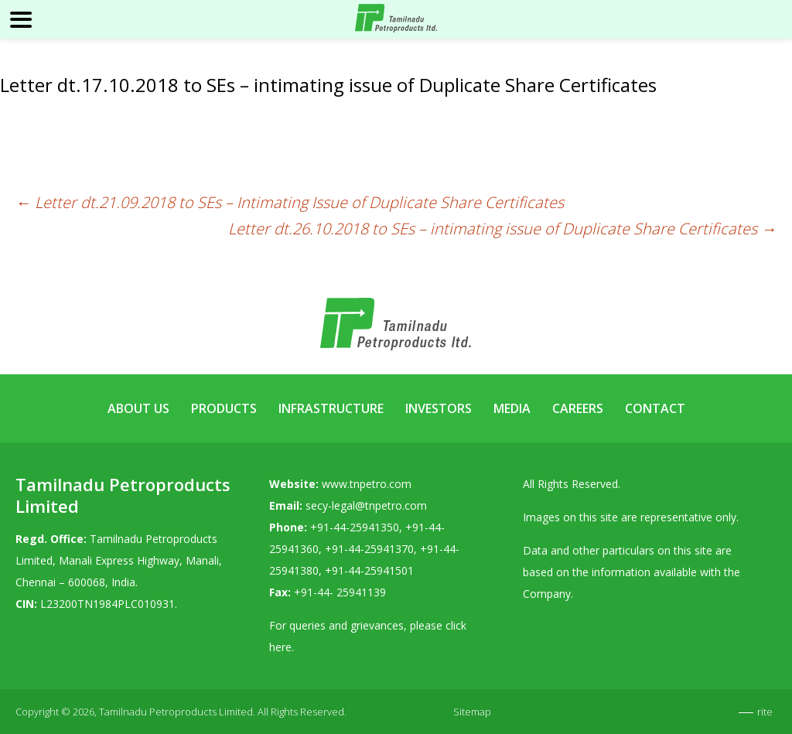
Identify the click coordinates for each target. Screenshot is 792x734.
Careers (577, 408)
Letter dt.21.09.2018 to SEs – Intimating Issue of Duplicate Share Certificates (289, 202)
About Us (138, 408)
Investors (438, 408)
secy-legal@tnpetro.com (366, 505)
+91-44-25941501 (369, 570)
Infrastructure (331, 408)
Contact (655, 408)
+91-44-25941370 (369, 548)
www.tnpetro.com (366, 483)
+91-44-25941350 (354, 527)
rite (765, 712)
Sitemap (472, 712)
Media (512, 408)
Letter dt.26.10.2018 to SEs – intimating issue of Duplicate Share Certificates (502, 228)
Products (224, 408)
